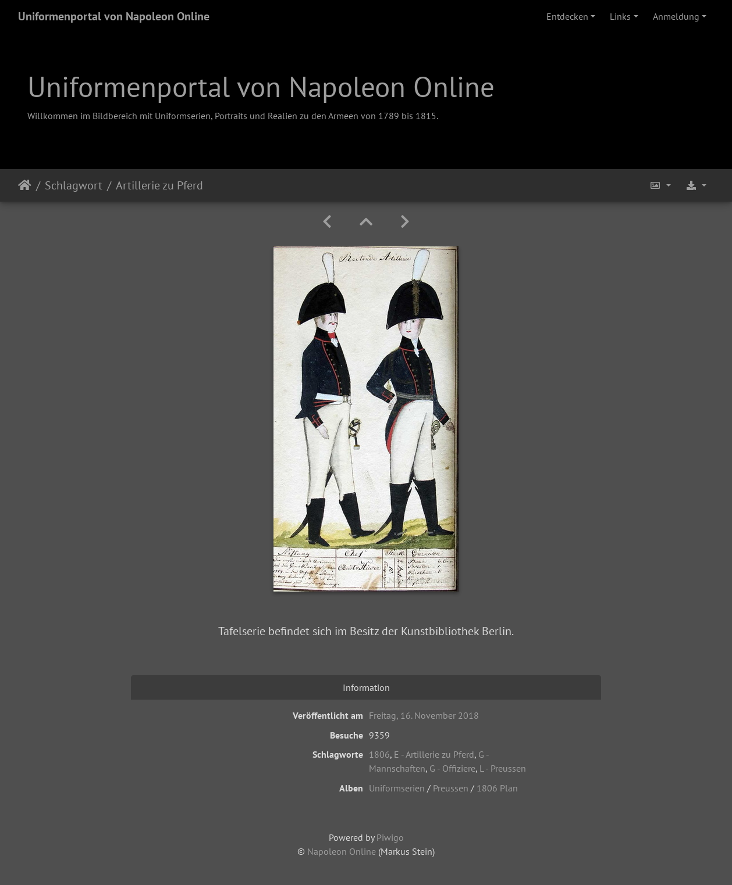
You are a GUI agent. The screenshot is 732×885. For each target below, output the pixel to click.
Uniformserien (397, 788)
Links (620, 16)
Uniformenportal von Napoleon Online (113, 16)
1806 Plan (497, 788)
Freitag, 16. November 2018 (424, 715)
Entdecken (567, 16)
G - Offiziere (452, 768)
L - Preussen (502, 768)
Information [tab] (366, 687)
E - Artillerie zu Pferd (434, 754)
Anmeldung (676, 16)
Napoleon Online (341, 851)
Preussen (450, 788)
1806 (379, 754)
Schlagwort (73, 185)
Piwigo (390, 837)
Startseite (24, 185)
